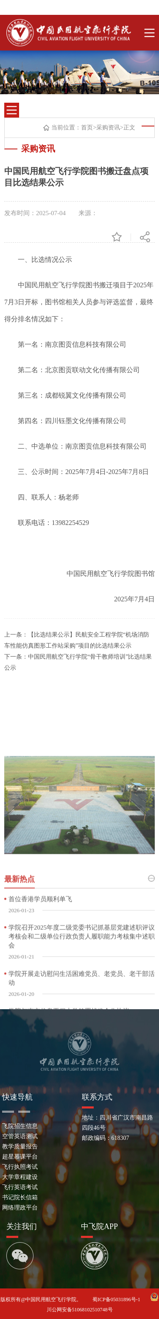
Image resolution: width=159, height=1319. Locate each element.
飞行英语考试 (20, 1187)
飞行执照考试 (20, 1167)
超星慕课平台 (20, 1156)
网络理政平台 (20, 1207)
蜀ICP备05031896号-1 (117, 1299)
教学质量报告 (20, 1146)
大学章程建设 (20, 1177)
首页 (87, 127)
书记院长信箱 (20, 1197)
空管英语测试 (20, 1136)
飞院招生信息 (20, 1126)
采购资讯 (108, 127)
